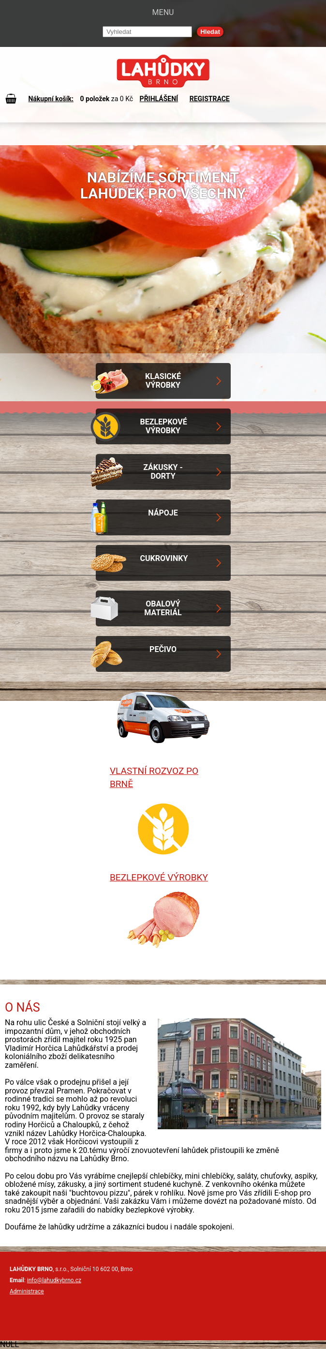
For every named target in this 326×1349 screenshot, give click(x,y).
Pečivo (163, 649)
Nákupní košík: (51, 99)
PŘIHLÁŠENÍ (159, 99)
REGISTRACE (210, 99)
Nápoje (163, 512)
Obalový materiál (162, 608)
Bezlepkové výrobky (163, 426)
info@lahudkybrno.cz (54, 1280)
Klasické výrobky (163, 381)
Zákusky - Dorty (163, 472)
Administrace (27, 1291)
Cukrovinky (164, 558)
